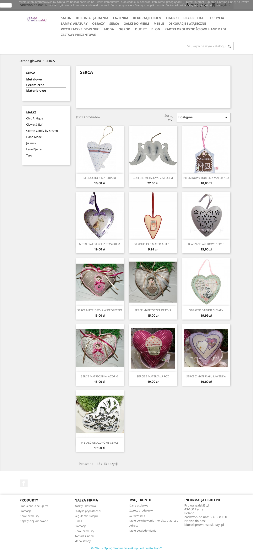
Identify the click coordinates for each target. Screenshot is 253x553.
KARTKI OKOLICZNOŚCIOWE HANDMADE (196, 29)
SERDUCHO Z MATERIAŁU (99, 178)
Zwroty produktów (141, 510)
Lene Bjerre (33, 149)
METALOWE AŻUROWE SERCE (99, 442)
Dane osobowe (138, 505)
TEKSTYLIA (216, 18)
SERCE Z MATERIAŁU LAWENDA (206, 376)
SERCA (114, 23)
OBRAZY (98, 23)
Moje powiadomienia (142, 530)
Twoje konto (140, 500)
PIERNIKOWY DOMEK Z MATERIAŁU (206, 178)
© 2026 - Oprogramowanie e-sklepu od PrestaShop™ (126, 548)
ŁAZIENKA (120, 18)
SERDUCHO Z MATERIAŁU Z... (152, 244)
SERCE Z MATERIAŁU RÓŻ (153, 376)
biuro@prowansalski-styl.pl (204, 525)
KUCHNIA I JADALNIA (92, 18)
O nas (78, 521)
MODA (109, 29)
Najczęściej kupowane (33, 521)
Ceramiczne (35, 85)
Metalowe (34, 79)
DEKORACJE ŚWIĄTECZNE (187, 23)
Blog (155, 29)
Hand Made (34, 137)
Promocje (25, 511)
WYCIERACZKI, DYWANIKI (80, 29)
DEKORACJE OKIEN (147, 18)
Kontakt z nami (84, 536)
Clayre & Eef (34, 124)
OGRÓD (124, 29)
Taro (29, 155)
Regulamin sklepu (86, 516)
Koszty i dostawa (85, 506)
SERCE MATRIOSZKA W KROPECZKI (99, 310)
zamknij (5, 5)
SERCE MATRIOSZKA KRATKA (153, 310)
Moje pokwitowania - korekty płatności (154, 520)
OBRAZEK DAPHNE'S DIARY (206, 310)
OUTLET (141, 29)
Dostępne (203, 117)
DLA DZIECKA (193, 18)
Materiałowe (36, 91)
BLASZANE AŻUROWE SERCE (206, 244)
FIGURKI (172, 18)
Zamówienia (137, 515)
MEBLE (159, 23)
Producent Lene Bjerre (33, 506)
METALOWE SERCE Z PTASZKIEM (99, 244)
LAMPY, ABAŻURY (74, 23)
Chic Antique (34, 118)
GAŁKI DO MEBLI (136, 23)
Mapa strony (82, 541)
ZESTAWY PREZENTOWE (78, 35)
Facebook (24, 483)
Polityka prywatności (87, 511)
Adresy (133, 525)
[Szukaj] (209, 46)
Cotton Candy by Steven (42, 131)
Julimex (31, 143)
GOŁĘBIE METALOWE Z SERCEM (153, 178)
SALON (66, 18)
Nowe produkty (29, 516)
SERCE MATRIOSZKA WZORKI (99, 376)
